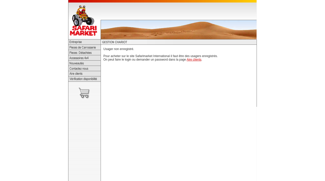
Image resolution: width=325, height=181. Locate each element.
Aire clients (194, 59)
